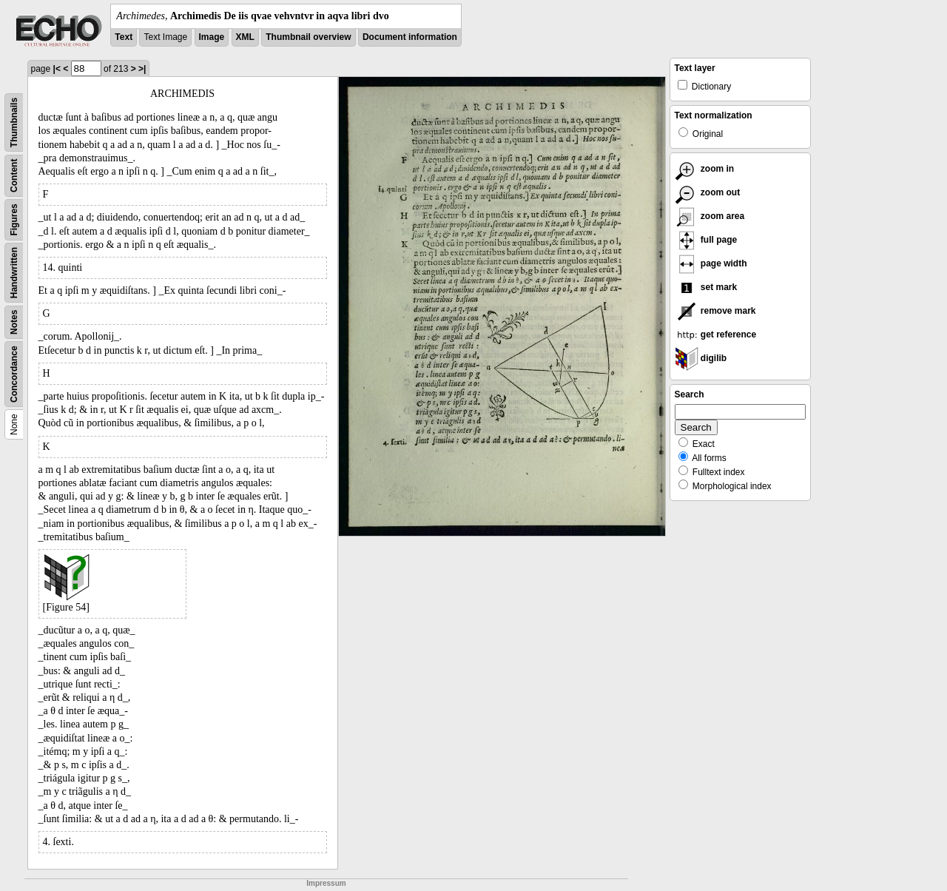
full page (706, 240)
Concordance (14, 374)
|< (57, 69)
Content (14, 175)
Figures (14, 219)
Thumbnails (14, 122)
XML (245, 37)
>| (142, 69)
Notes (14, 322)
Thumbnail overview (308, 37)
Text (123, 37)
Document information (410, 37)
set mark (706, 287)
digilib (701, 358)
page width (711, 263)
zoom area (710, 216)
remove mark (715, 311)
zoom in (705, 169)
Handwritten (14, 272)
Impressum (326, 883)
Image (212, 37)
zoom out (708, 192)
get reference (716, 334)
